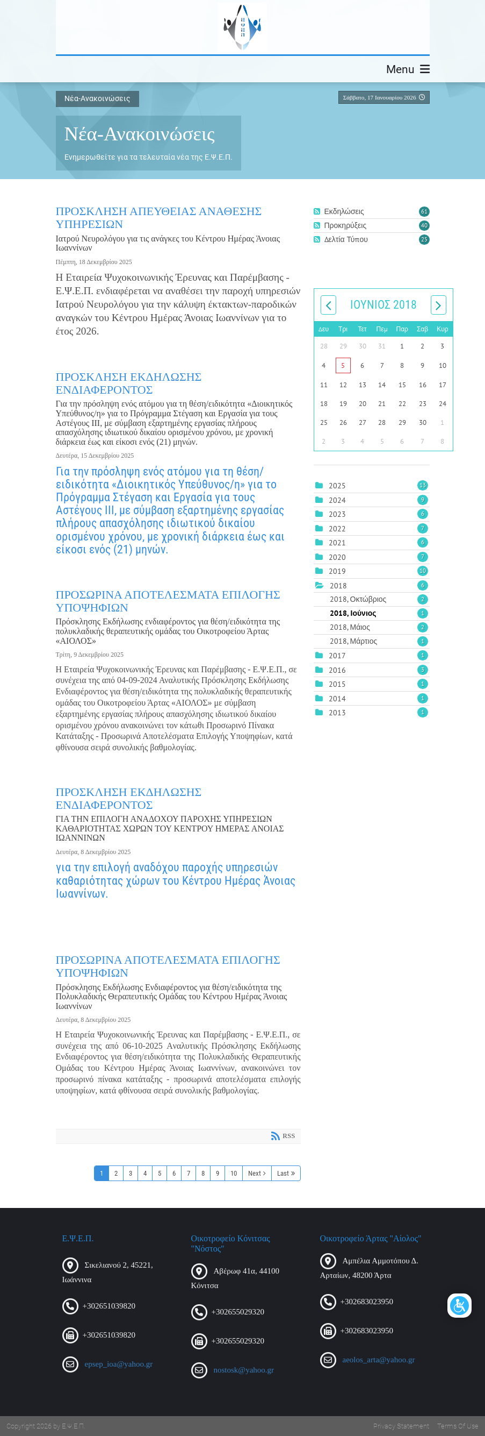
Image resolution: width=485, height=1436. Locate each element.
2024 (337, 500)
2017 (337, 655)
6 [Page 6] (174, 1173)
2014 (337, 698)
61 (424, 211)
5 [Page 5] (159, 1173)
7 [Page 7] (188, 1173)
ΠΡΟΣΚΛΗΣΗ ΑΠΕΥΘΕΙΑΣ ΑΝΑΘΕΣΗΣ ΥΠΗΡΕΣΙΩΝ (159, 217)
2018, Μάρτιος (379, 641)
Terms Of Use (458, 1426)
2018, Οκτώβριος (379, 599)
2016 (337, 670)
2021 (337, 543)
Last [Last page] (283, 1173)
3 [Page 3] (130, 1173)
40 (424, 225)
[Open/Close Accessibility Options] (459, 1305)
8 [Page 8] (203, 1173)
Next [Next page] (254, 1173)
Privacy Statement (401, 1426)
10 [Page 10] (233, 1173)
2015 (337, 684)
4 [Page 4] (145, 1173)
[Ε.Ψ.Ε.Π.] (242, 27)
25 (424, 239)
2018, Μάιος (379, 627)
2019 (337, 571)
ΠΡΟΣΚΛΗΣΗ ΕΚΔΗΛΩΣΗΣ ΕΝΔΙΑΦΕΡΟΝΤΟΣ (129, 383)
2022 (337, 529)
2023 (337, 514)
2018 (338, 586)
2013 (337, 712)
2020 (337, 557)
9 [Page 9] (217, 1173)
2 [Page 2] (116, 1173)
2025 (337, 485)
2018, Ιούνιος (379, 613)
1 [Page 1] (101, 1173)
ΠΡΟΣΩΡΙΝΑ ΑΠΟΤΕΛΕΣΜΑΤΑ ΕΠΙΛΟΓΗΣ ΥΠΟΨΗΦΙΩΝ (168, 601)
